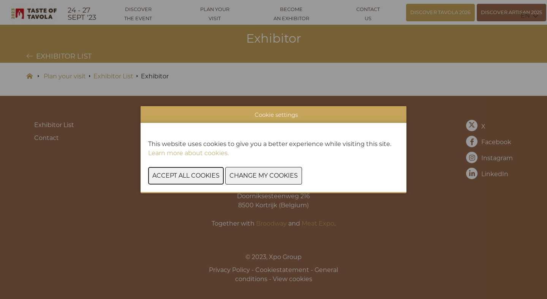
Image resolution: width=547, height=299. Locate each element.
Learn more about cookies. (189, 153)
